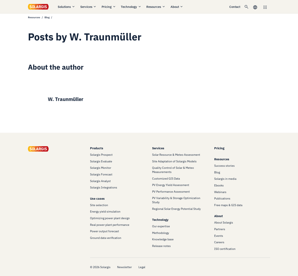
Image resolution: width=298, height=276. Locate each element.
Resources (155, 7)
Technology (131, 7)
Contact (234, 7)
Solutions (66, 7)
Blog (46, 17)
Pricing (109, 7)
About (177, 7)
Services (88, 7)
